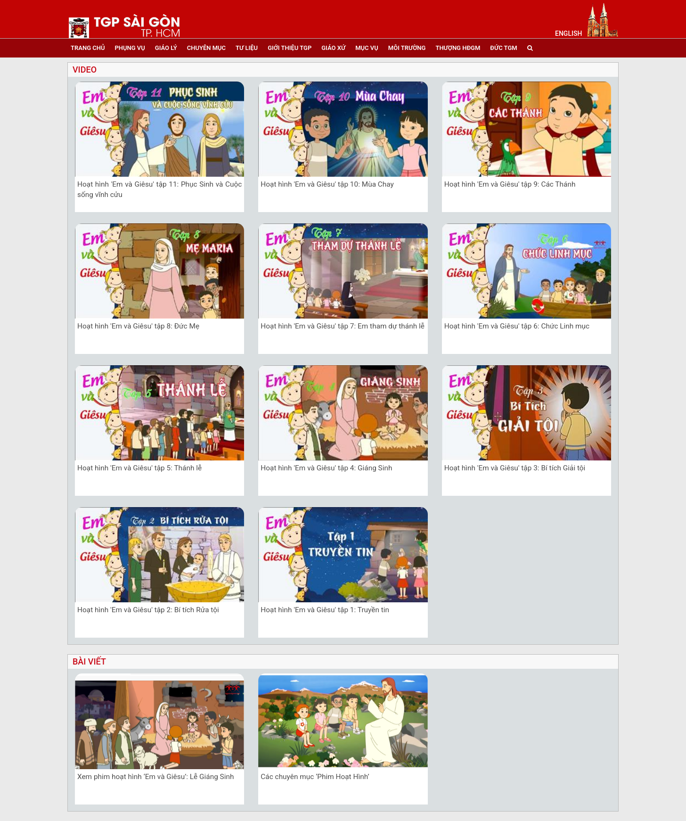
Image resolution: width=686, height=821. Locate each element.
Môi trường (407, 47)
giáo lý (166, 47)
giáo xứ (333, 47)
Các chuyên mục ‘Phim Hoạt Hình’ (315, 776)
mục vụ (366, 47)
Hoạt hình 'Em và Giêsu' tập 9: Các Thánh (510, 184)
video (85, 69)
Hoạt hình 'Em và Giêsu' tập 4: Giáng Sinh (326, 468)
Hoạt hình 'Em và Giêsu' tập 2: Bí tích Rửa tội (148, 610)
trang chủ (88, 47)
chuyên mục (206, 47)
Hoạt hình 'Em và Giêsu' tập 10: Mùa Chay (327, 184)
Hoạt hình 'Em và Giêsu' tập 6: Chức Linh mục (516, 326)
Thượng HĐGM (457, 47)
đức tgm (503, 47)
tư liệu (247, 47)
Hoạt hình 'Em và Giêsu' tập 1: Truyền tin (325, 610)
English (568, 33)
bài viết (89, 661)
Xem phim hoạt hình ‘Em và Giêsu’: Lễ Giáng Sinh (155, 776)
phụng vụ (129, 47)
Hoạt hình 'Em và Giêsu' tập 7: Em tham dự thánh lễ (343, 326)
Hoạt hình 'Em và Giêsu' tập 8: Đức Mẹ (138, 326)
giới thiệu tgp (289, 47)
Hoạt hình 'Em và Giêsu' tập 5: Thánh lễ (139, 468)
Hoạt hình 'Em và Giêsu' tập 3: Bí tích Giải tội (515, 468)
